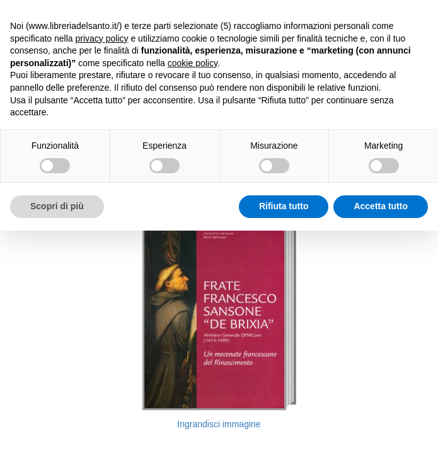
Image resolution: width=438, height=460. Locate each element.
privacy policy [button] (102, 38)
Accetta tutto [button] (381, 206)
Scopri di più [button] (57, 206)
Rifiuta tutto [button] (284, 206)
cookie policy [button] (192, 63)
